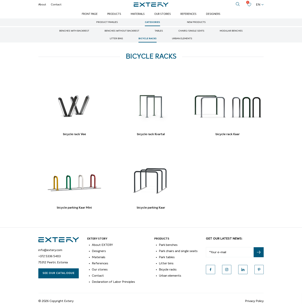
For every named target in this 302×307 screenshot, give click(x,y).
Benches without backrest (122, 31)
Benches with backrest (74, 31)
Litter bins (116, 38)
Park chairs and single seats (178, 251)
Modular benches (231, 31)
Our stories (100, 269)
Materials (138, 14)
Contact (56, 4)
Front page (90, 14)
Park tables (167, 257)
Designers (213, 14)
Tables (159, 31)
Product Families (107, 22)
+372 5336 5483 (49, 256)
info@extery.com (50, 250)
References (188, 14)
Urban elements (182, 38)
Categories (152, 22)
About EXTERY (102, 244)
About (42, 4)
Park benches (168, 244)
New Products (196, 22)
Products (114, 14)
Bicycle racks (147, 38)
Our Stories (162, 14)
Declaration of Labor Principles (113, 281)
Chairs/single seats (191, 31)
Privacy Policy (254, 301)
